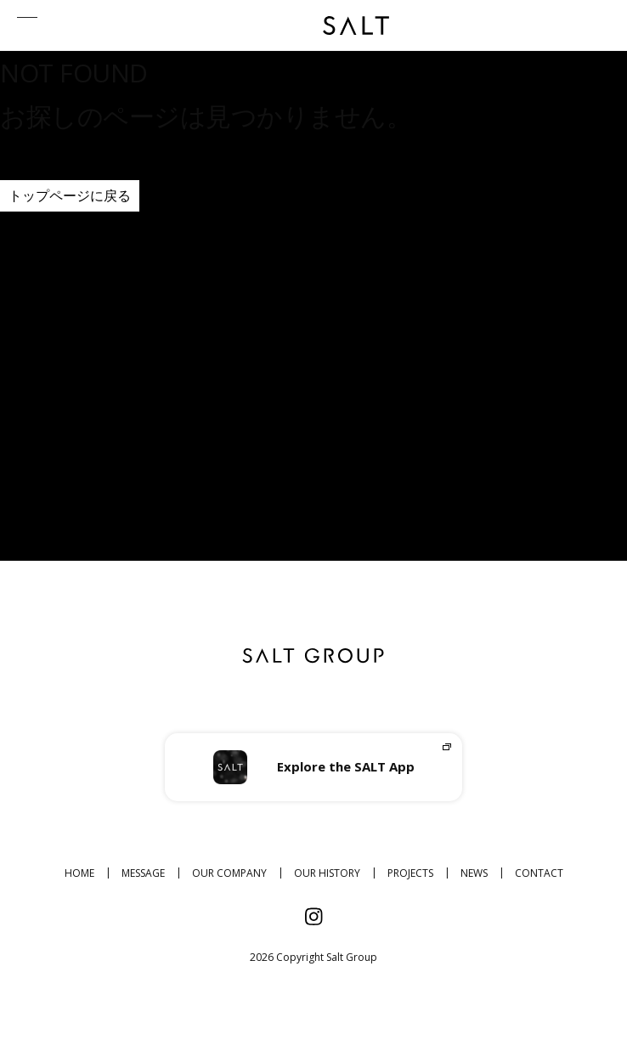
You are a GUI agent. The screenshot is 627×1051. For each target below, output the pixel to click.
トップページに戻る (69, 195)
